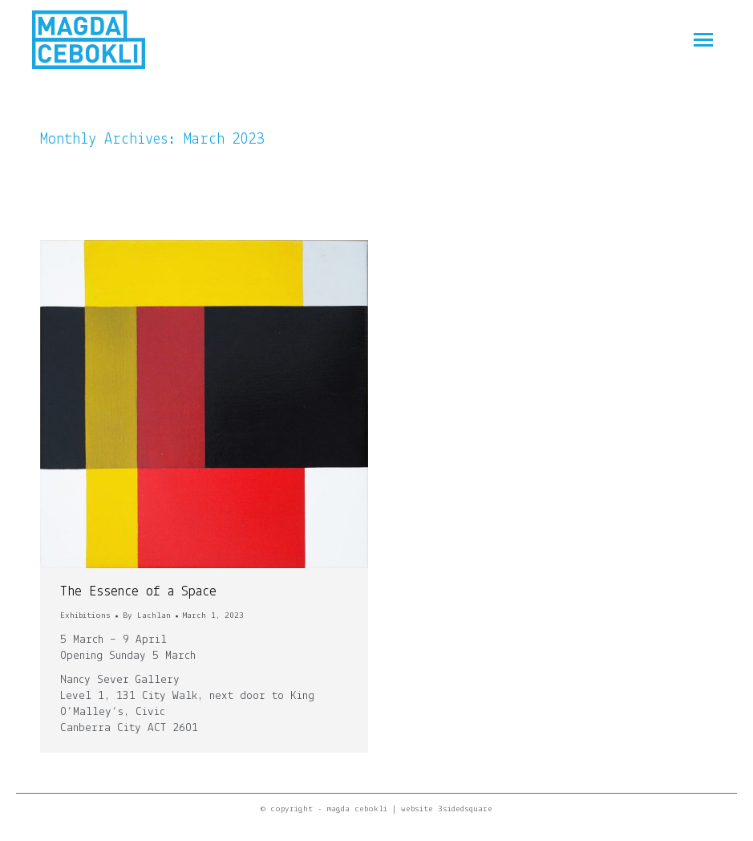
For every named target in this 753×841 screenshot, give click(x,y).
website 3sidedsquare (446, 809)
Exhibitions (85, 615)
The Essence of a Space (138, 591)
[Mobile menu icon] (703, 40)
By (147, 615)
